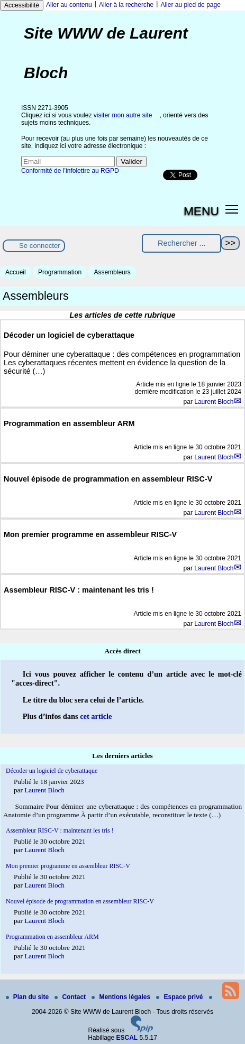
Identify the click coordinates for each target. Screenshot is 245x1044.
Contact (71, 997)
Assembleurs (112, 272)
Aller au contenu (69, 4)
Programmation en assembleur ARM (52, 936)
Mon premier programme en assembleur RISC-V (68, 866)
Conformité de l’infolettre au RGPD (70, 170)
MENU (201, 211)
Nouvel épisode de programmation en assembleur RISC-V (80, 901)
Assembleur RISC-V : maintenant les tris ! (60, 830)
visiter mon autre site (123, 115)
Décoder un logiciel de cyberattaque (51, 770)
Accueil (15, 272)
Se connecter (39, 246)
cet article (96, 716)
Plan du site (28, 997)
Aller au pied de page (190, 4)
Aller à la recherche (126, 4)
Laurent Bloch (213, 401)
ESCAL (127, 1037)
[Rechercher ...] (181, 243)
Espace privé (180, 997)
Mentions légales (122, 997)
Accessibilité (21, 5)
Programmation (59, 272)
